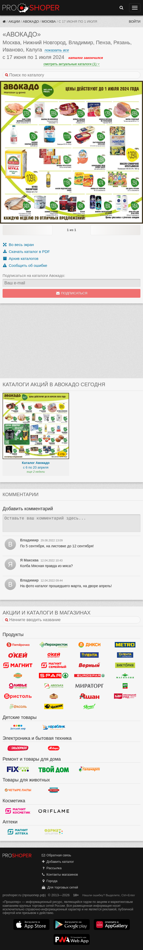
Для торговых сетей (59, 887)
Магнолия (125, 676)
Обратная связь (56, 855)
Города (49, 881)
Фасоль (18, 706)
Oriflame (54, 811)
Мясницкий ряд (125, 696)
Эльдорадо (18, 748)
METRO (125, 645)
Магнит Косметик (18, 811)
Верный (89, 665)
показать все (57, 50)
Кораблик (54, 727)
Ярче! (89, 706)
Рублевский (54, 696)
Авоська (54, 686)
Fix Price (18, 769)
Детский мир (18, 727)
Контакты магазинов (59, 874)
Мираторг (89, 686)
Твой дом (54, 769)
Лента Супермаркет (125, 655)
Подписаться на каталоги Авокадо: (34, 275)
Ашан (89, 696)
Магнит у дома (18, 665)
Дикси (89, 645)
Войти (134, 21)
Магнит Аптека (18, 832)
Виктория (125, 665)
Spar (54, 676)
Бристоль (18, 696)
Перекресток (54, 645)
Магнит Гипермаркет (54, 665)
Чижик (54, 706)
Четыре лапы (18, 790)
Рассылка (51, 868)
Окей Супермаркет (54, 655)
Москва (49, 21)
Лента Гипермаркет (89, 655)
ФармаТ (54, 832)
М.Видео (54, 748)
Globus (18, 676)
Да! (125, 686)
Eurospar (89, 676)
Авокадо (31, 21)
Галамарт (89, 769)
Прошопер (31, 7)
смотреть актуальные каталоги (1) (71, 64)
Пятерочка (18, 645)
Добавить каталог (57, 862)
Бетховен (54, 790)
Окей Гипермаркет (18, 655)
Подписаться (71, 293)
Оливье (18, 686)
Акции (14, 21)
